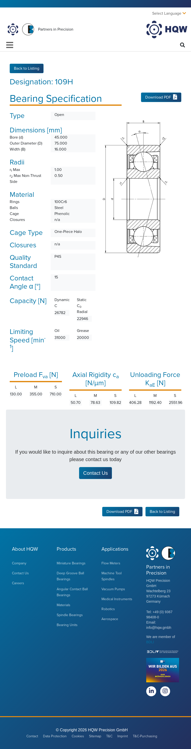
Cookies (78, 736)
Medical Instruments (116, 599)
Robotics (108, 609)
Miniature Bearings (71, 563)
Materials (63, 605)
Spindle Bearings (70, 615)
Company (19, 563)
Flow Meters (110, 563)
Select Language (166, 13)
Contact (32, 736)
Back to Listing (26, 68)
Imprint (122, 736)
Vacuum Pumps (113, 589)
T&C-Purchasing (145, 736)
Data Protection (55, 736)
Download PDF (161, 97)
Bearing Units (67, 625)
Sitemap (95, 736)
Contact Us (20, 573)
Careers (18, 583)
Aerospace (109, 619)
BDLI (150, 642)
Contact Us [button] (95, 473)
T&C (109, 736)
